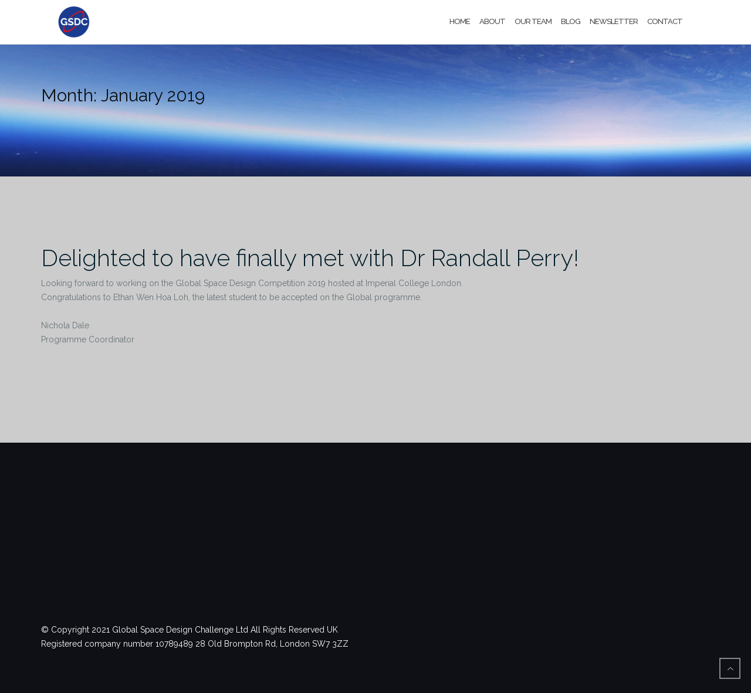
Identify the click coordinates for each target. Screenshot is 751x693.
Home (459, 21)
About (492, 21)
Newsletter (614, 21)
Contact (664, 21)
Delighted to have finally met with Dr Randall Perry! (310, 257)
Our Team (533, 21)
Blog (570, 21)
